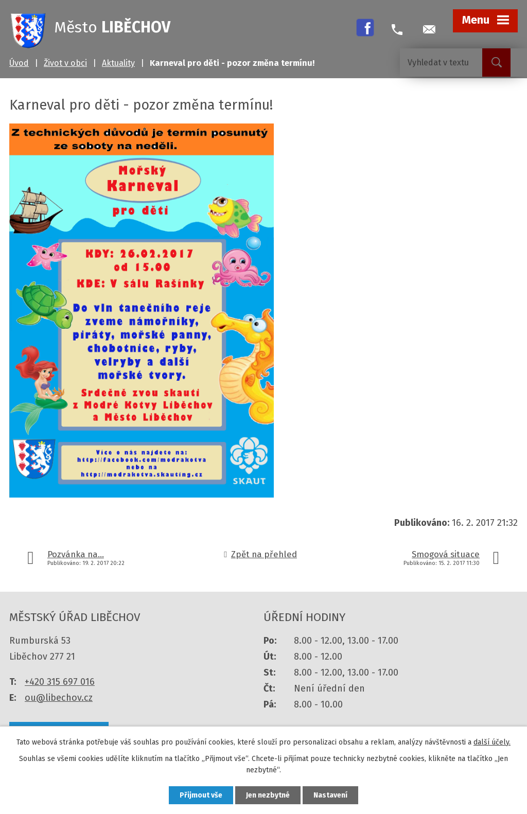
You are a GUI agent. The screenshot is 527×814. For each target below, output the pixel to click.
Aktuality (118, 63)
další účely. (492, 742)
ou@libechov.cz (59, 697)
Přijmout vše (201, 795)
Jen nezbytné (268, 795)
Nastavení (330, 795)
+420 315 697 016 (60, 681)
